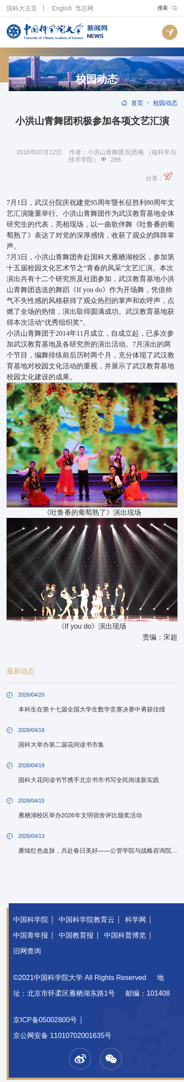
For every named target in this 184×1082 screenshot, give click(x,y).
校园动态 (97, 79)
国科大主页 (22, 8)
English (62, 8)
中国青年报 (30, 935)
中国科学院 (30, 919)
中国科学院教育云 (87, 919)
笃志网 (84, 8)
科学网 (135, 919)
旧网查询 (27, 951)
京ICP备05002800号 (45, 1020)
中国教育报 (76, 935)
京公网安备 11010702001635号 (62, 1035)
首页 (137, 102)
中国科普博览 (125, 935)
